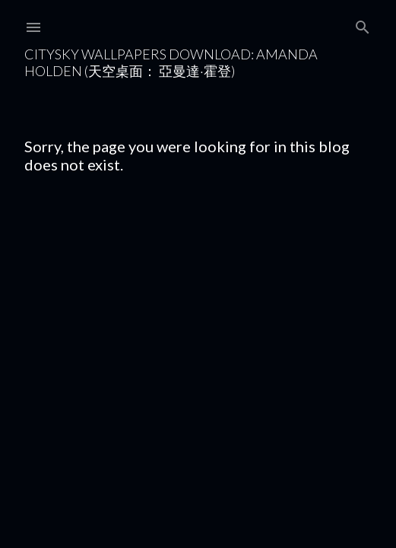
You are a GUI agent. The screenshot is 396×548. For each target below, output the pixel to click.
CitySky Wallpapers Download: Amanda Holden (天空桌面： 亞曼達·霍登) (171, 62)
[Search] (362, 24)
